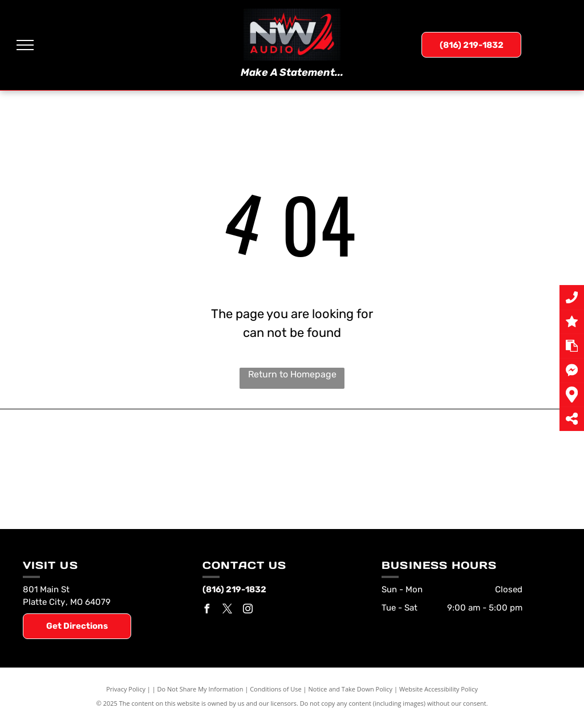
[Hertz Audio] (225, 487)
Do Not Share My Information (200, 689)
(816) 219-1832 (234, 589)
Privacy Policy (125, 689)
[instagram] (248, 610)
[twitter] (227, 610)
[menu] (25, 45)
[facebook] (207, 610)
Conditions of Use (276, 689)
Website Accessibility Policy (438, 689)
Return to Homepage (292, 374)
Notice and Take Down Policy (351, 689)
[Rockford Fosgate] (91, 481)
